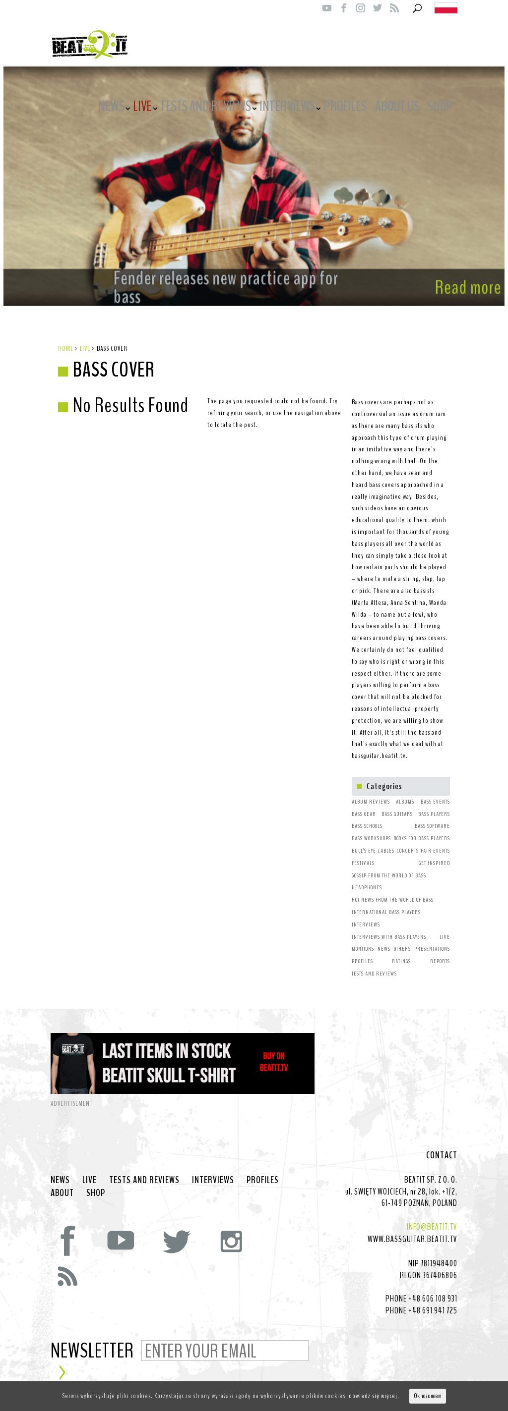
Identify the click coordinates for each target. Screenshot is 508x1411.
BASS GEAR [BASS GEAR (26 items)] (364, 804)
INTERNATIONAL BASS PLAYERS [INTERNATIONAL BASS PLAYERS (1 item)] (386, 902)
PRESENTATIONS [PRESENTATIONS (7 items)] (432, 939)
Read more (443, 272)
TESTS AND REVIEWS (205, 108)
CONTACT (441, 1145)
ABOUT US (397, 108)
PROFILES (345, 108)
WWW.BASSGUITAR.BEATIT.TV (412, 1229)
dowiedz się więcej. (374, 1396)
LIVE (142, 108)
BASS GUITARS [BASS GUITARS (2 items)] (397, 804)
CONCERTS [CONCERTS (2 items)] (408, 841)
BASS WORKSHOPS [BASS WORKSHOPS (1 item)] (371, 828)
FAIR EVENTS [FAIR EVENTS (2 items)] (435, 841)
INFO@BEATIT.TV (432, 1217)
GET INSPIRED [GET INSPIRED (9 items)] (434, 853)
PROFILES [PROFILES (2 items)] (362, 951)
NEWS (111, 108)
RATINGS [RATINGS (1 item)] (401, 951)
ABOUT (62, 1183)
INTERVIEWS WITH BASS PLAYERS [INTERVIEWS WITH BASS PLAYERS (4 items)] (389, 927)
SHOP (440, 108)
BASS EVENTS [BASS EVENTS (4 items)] (435, 792)
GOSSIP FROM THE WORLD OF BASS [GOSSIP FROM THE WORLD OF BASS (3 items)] (389, 865)
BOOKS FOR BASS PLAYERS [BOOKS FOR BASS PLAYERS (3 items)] (421, 828)
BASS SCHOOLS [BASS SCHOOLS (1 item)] (367, 816)
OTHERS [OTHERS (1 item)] (402, 939)
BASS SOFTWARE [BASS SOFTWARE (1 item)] (432, 816)
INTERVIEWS (287, 108)
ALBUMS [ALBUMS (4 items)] (405, 792)
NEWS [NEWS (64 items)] (384, 939)
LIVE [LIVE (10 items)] (445, 927)
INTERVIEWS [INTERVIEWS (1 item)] (366, 915)
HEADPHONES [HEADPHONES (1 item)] (367, 877)
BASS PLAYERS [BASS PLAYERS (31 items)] (434, 804)
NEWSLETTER (92, 1342)
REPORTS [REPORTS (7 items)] (440, 951)
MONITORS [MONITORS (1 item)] (363, 939)
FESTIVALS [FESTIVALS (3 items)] (363, 853)
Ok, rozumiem (428, 1396)
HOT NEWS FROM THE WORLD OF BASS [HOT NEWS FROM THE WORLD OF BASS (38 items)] (393, 890)
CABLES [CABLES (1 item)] (386, 841)
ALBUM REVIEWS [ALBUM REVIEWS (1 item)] (371, 792)
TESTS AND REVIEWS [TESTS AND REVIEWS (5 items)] (374, 964)
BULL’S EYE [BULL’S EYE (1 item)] (364, 841)
